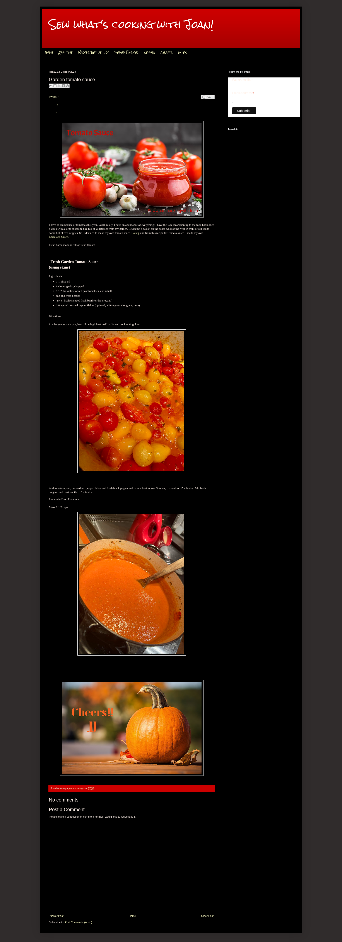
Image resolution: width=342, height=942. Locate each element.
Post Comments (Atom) (78, 922)
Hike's (182, 52)
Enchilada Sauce (58, 236)
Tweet (52, 96)
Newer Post (56, 916)
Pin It (57, 105)
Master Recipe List (93, 52)
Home (49, 52)
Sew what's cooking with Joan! (131, 24)
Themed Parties (126, 52)
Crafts (166, 52)
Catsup (136, 233)
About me (65, 52)
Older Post (207, 916)
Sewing (149, 52)
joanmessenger (77, 788)
